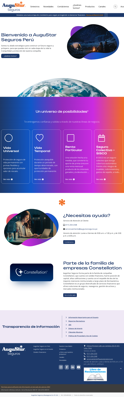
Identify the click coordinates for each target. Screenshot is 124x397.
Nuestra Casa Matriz (65, 345)
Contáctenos (63, 6)
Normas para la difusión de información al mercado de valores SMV (25, 386)
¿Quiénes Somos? (77, 6)
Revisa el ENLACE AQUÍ (94, 15)
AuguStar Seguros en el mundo (43, 348)
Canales (102, 6)
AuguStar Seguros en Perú (41, 345)
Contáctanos (69, 241)
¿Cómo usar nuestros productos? (66, 352)
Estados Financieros (39, 351)
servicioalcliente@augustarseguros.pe (81, 228)
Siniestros (34, 6)
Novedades (48, 6)
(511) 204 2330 (92, 353)
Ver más (8, 178)
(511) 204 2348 (71, 224)
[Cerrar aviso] (106, 15)
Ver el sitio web (70, 294)
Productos (90, 6)
